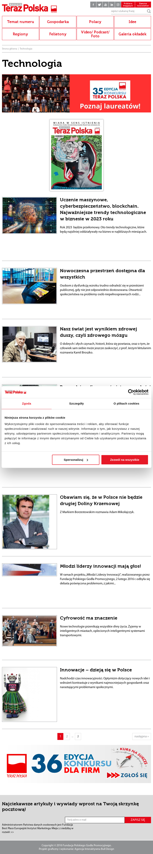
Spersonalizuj (76, 459)
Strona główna (9, 49)
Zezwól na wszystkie (124, 459)
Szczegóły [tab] (76, 403)
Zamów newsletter (143, 4)
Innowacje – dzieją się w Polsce (96, 670)
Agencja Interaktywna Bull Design (94, 849)
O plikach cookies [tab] (126, 403)
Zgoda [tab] (26, 403)
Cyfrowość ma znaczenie (88, 618)
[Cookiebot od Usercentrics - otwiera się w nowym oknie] (131, 392)
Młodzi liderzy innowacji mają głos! (100, 566)
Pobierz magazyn (128, 4)
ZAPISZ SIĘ (138, 820)
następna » (141, 736)
